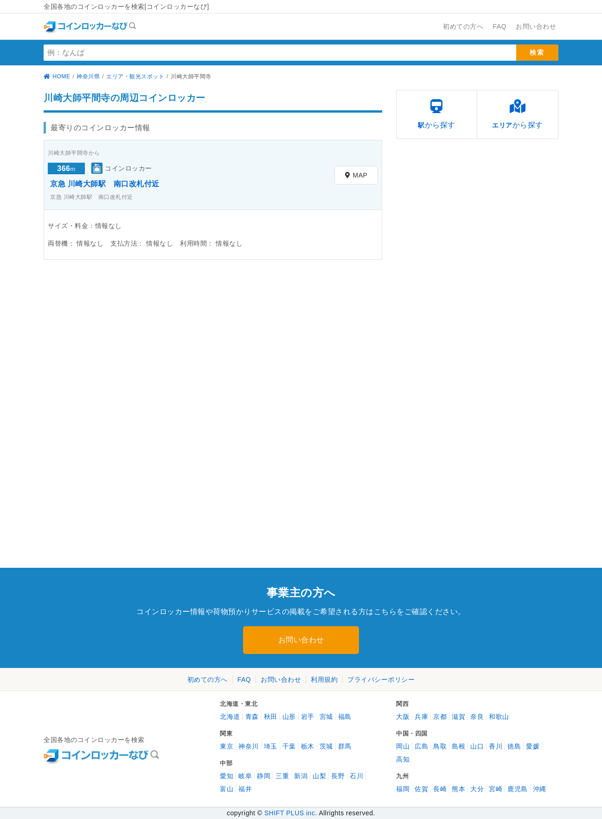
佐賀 (421, 789)
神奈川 (248, 746)
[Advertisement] (125, 341)
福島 (345, 716)
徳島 (514, 746)
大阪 (403, 716)
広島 (421, 746)
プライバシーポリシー (381, 679)
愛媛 (532, 746)
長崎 (440, 789)
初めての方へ (207, 679)
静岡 (263, 776)
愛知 (226, 776)
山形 (289, 716)
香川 (495, 746)
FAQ (244, 679)
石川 (356, 776)
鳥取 (440, 746)
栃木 (307, 746)
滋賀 (458, 716)
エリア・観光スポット (135, 76)
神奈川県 (88, 76)
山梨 (319, 776)
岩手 (307, 716)
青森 (252, 716)
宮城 (326, 716)
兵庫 (421, 716)
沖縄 (539, 789)
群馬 (345, 746)
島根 (458, 746)
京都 (440, 716)
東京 (226, 746)
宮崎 (495, 789)
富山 (226, 789)
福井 (245, 789)
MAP (356, 175)
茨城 (326, 746)
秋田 (270, 716)
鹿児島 (517, 789)
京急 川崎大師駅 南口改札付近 (105, 184)
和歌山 (499, 716)
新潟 (300, 776)
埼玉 (270, 746)
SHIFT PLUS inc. (290, 813)
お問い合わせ (301, 640)
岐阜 (245, 776)
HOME (57, 76)
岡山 (403, 746)
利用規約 (324, 679)
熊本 (458, 789)
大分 (477, 789)
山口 (477, 746)
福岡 (403, 789)
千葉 (289, 746)
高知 (403, 759)
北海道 (230, 716)
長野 (338, 776)
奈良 (477, 716)
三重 (282, 776)
